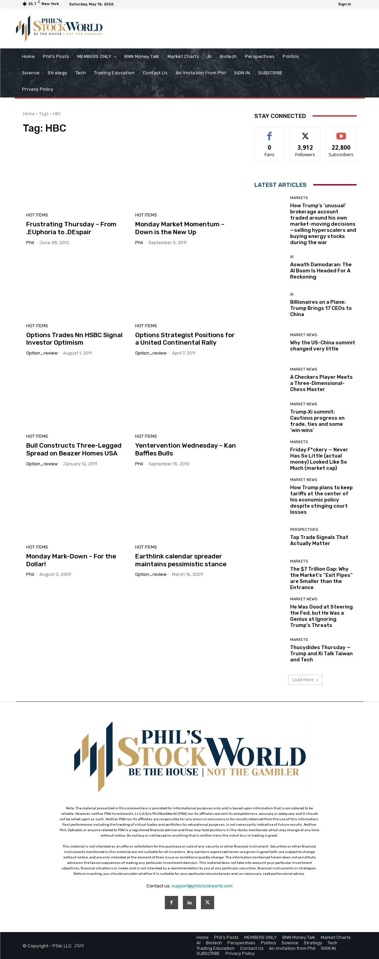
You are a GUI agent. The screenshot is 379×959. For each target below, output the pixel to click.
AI (292, 257)
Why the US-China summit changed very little (322, 346)
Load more (305, 680)
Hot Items (37, 215)
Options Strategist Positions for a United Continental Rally (185, 339)
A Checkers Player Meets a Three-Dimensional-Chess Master (321, 383)
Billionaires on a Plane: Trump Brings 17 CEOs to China (321, 308)
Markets (299, 198)
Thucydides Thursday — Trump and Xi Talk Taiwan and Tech (321, 653)
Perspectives (304, 529)
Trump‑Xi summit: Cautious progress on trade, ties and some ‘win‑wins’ (317, 421)
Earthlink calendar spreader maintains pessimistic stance (180, 560)
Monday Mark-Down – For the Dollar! (71, 560)
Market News (303, 335)
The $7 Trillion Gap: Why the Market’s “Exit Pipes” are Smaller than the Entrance (321, 578)
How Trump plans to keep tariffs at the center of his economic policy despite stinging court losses (321, 499)
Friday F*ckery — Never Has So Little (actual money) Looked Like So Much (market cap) (319, 459)
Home (29, 114)
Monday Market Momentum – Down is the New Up (179, 228)
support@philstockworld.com (202, 885)
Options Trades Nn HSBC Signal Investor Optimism (74, 339)
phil (30, 242)
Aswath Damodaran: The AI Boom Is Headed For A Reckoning (321, 270)
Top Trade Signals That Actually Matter (319, 540)
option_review (42, 353)
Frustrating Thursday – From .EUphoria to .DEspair (71, 228)
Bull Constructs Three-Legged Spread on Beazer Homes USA (74, 449)
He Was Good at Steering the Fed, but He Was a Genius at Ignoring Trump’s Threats (321, 616)
